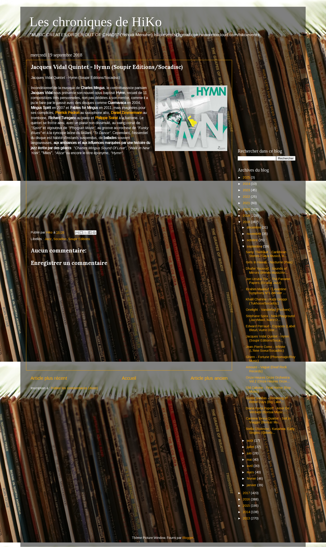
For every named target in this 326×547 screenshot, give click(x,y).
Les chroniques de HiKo (95, 21)
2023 (247, 190)
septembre (255, 246)
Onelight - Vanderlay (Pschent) (268, 309)
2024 (247, 184)
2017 (247, 493)
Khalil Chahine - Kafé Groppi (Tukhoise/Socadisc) (266, 301)
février (252, 478)
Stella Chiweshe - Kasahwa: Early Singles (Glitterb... (270, 430)
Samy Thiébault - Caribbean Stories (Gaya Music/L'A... (266, 254)
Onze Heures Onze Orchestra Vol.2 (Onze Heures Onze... (268, 379)
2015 (247, 505)
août (250, 440)
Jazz (48, 239)
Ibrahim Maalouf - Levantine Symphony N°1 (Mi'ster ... (266, 291)
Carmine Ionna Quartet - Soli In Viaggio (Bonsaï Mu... (268, 420)
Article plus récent (49, 378)
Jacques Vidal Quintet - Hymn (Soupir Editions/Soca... (267, 338)
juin (250, 453)
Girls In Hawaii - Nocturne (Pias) (269, 262)
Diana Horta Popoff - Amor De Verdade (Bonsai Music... (267, 410)
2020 (247, 209)
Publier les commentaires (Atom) (74, 388)
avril (250, 466)
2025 (247, 177)
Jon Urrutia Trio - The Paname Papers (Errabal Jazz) (268, 281)
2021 (247, 203)
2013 (247, 518)
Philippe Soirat (107, 118)
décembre (254, 227)
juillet (251, 447)
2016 (247, 499)
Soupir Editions (79, 239)
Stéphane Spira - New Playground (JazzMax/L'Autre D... (270, 318)
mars (251, 472)
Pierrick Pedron (67, 113)
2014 (247, 512)
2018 (247, 222)
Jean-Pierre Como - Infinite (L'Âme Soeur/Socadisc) (265, 348)
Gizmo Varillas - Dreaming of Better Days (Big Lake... (267, 400)
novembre (254, 234)
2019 (247, 215)
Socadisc (60, 239)
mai (250, 459)
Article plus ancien (209, 378)
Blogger (187, 538)
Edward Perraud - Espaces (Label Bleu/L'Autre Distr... (270, 328)
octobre (253, 240)
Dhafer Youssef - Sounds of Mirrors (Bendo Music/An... (267, 270)
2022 (247, 196)
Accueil (129, 378)
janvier (252, 485)
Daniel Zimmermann (126, 113)
